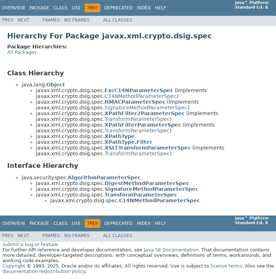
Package (39, 7)
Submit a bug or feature (30, 244)
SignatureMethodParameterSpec (146, 107)
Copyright (14, 266)
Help (160, 7)
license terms (226, 266)
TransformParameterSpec (137, 119)
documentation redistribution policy (44, 271)
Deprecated (118, 7)
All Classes (117, 20)
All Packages (22, 52)
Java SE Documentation (171, 249)
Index (144, 7)
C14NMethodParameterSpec (140, 96)
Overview (13, 7)
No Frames (77, 20)
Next (23, 20)
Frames (51, 20)
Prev (7, 20)
